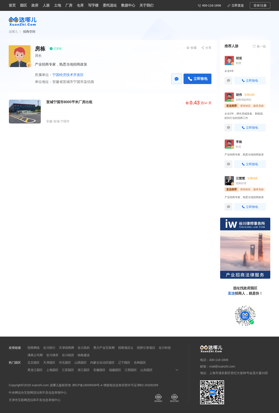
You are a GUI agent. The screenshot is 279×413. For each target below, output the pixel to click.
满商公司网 (35, 355)
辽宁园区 (124, 362)
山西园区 (81, 362)
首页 (12, 5)
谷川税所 (68, 355)
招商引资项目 (146, 347)
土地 (57, 5)
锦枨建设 (84, 355)
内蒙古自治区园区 (102, 362)
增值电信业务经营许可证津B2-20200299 (130, 385)
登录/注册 (260, 5)
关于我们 (146, 5)
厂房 (68, 5)
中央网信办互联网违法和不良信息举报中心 (38, 392)
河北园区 (65, 362)
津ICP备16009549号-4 (87, 385)
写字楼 (93, 5)
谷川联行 (49, 347)
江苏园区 (68, 370)
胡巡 (239, 58)
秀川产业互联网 (104, 347)
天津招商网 (66, 347)
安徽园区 (99, 370)
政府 (34, 5)
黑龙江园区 (35, 370)
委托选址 (110, 5)
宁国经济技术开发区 (68, 75)
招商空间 (29, 31)
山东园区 (146, 370)
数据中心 (128, 5)
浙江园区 (84, 370)
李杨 (239, 141)
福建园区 (115, 370)
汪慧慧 (240, 178)
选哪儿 (13, 31)
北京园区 (33, 362)
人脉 (46, 5)
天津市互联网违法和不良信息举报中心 (35, 400)
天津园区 (49, 362)
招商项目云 (125, 347)
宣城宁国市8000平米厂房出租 (69, 102)
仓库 (80, 5)
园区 (23, 5)
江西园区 (131, 370)
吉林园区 (140, 362)
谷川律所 (52, 355)
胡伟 (239, 94)
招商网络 (33, 347)
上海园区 (52, 370)
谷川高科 (84, 347)
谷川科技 (165, 347)
